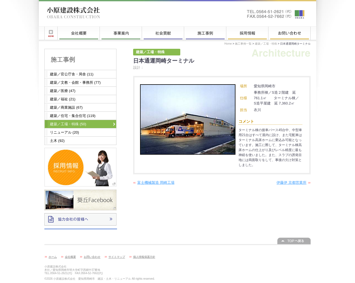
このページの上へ (294, 241)
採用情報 (247, 33)
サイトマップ (116, 256)
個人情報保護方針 (144, 256)
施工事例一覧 (205, 33)
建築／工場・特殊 (266, 43)
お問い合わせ (289, 33)
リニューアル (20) (64, 132)
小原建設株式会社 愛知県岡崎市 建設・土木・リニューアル (73, 14)
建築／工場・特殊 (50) (68, 124)
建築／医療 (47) (62, 91)
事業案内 (121, 33)
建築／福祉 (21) (62, 99)
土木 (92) (57, 141)
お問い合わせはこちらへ (276, 14)
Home (228, 43)
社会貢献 (163, 33)
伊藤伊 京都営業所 (291, 182)
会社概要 (79, 33)
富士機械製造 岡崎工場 (155, 182)
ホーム (51, 33)
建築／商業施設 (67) (66, 107)
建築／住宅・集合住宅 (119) (72, 116)
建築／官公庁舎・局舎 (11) (71, 74)
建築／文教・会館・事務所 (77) (75, 82)
